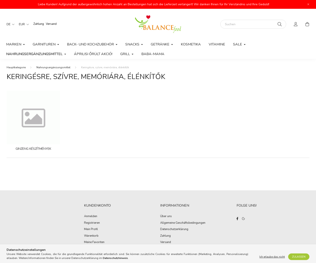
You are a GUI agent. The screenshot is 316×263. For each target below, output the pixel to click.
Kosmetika (191, 44)
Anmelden (90, 216)
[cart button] (307, 24)
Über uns (166, 216)
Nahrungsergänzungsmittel (53, 67)
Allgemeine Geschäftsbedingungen (182, 223)
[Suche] (280, 24)
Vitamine (217, 44)
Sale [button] (238, 44)
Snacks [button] (132, 44)
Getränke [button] (160, 44)
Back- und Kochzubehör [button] (91, 44)
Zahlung (38, 24)
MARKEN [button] (14, 44)
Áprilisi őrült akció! (93, 54)
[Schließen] (308, 4)
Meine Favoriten (94, 242)
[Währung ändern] (23, 24)
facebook (237, 218)
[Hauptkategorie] (16, 67)
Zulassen (298, 259)
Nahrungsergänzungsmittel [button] (34, 54)
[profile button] (295, 24)
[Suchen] (253, 24)
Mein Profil (91, 229)
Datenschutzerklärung (174, 229)
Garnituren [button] (44, 44)
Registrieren (92, 223)
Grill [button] (125, 54)
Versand (51, 24)
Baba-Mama (152, 54)
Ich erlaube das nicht (272, 259)
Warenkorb (91, 236)
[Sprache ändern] (9, 24)
